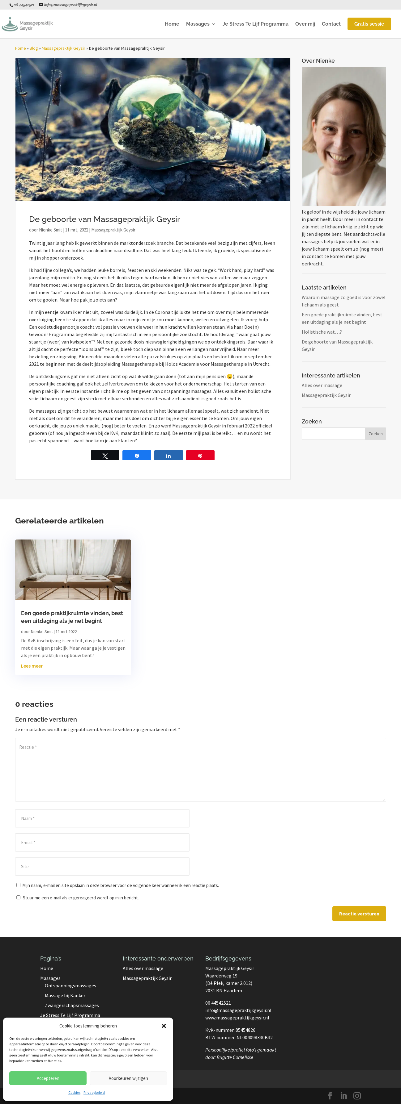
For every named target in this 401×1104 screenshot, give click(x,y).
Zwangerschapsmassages (72, 1005)
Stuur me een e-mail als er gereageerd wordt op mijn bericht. (77, 898)
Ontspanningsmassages (70, 985)
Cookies (74, 1092)
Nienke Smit (50, 230)
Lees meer (32, 666)
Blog (34, 48)
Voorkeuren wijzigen (128, 1078)
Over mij (305, 24)
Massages (198, 24)
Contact (331, 24)
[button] (164, 1026)
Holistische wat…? (322, 332)
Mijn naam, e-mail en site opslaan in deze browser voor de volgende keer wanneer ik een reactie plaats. (120, 885)
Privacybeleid (94, 1092)
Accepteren (48, 1078)
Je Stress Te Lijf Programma (255, 24)
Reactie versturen (359, 913)
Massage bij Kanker (65, 995)
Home (172, 24)
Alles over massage (322, 385)
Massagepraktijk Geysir (63, 48)
